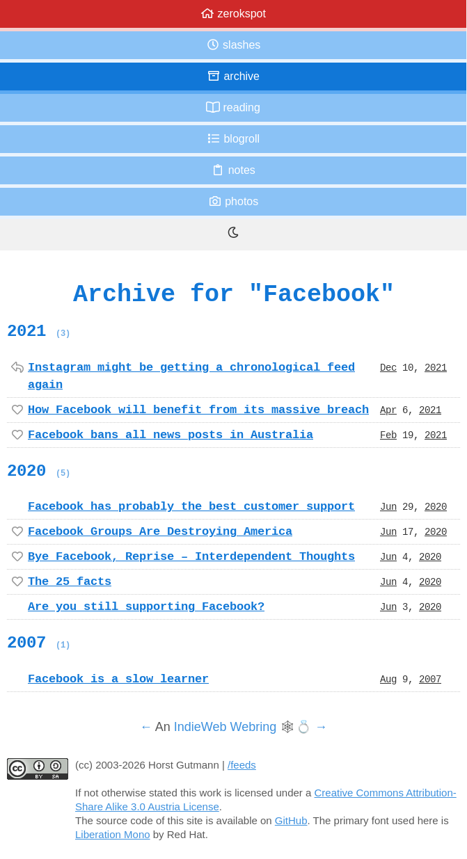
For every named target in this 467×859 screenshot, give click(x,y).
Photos (233, 201)
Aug (388, 679)
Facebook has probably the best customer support (191, 506)
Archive (233, 76)
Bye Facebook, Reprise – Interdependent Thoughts (191, 556)
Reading (233, 107)
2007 (38, 643)
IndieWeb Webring (225, 727)
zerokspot (233, 13)
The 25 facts (69, 581)
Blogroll (233, 139)
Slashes (233, 45)
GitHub (291, 820)
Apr (388, 409)
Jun (388, 506)
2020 (38, 471)
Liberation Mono (112, 834)
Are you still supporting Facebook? (146, 606)
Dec (388, 367)
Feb (388, 434)
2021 (38, 331)
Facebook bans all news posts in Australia (170, 434)
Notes (233, 170)
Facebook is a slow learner (118, 679)
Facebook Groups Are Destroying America (160, 531)
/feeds (242, 765)
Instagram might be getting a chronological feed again (191, 376)
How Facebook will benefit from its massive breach (198, 409)
